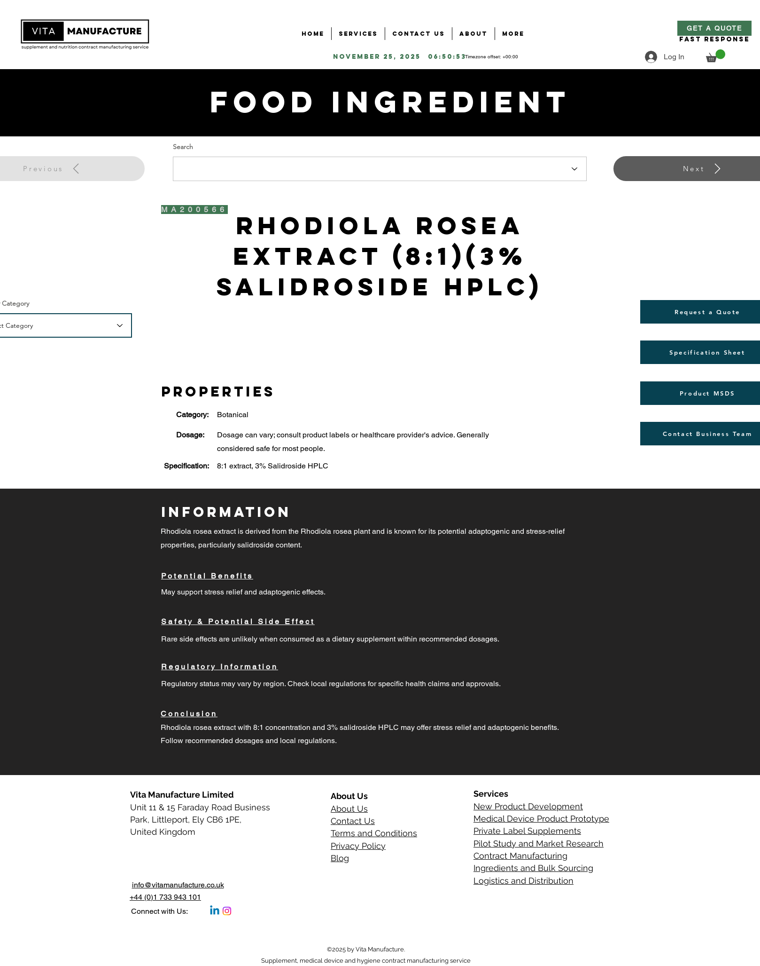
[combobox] (380, 169)
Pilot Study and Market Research (538, 843)
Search (183, 146)
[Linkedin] (214, 911)
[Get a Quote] (714, 28)
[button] (715, 55)
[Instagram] (227, 911)
